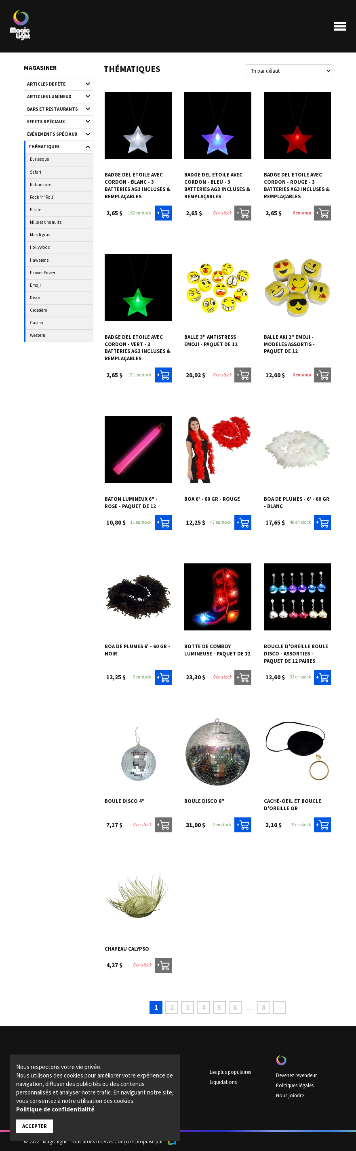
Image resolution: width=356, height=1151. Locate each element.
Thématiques (55, 147)
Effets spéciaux (55, 121)
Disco (35, 297)
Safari (35, 172)
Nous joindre (290, 1095)
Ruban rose (40, 184)
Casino (36, 323)
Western (37, 335)
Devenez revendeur (296, 1075)
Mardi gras (40, 234)
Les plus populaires (230, 1072)
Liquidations (223, 1082)
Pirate (35, 209)
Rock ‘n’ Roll (41, 197)
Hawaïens (39, 260)
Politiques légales (295, 1085)
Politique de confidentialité (55, 1109)
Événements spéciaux (55, 134)
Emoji (35, 285)
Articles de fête (55, 84)
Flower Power (42, 272)
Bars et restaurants (55, 109)
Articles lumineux (55, 96)
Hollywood (40, 247)
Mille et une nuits (45, 222)
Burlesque (39, 159)
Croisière (38, 310)
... (249, 1007)
